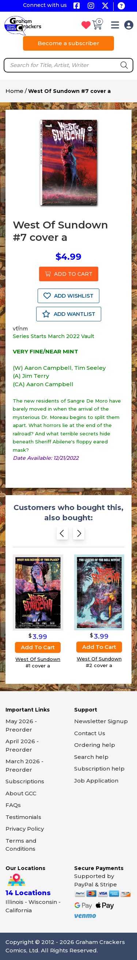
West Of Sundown (37, 659)
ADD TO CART (68, 274)
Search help (91, 756)
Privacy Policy (24, 828)
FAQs (13, 805)
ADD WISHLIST (68, 295)
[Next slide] (78, 534)
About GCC (21, 793)
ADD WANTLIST (68, 314)
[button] (115, 26)
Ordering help (94, 744)
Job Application (96, 780)
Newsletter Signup (101, 721)
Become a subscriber (68, 43)
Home (14, 90)
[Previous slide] (62, 534)
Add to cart (38, 647)
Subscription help (99, 768)
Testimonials (23, 817)
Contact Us (89, 733)
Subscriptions (24, 781)
